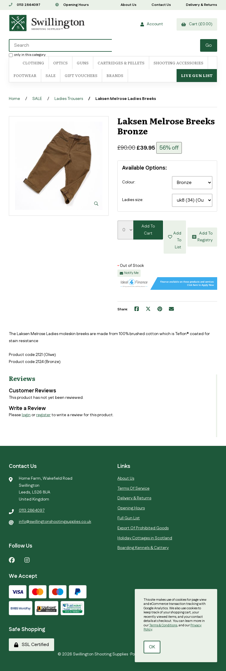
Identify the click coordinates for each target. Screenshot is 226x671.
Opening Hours (72, 4)
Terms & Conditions (163, 625)
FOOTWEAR (25, 75)
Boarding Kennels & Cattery (143, 548)
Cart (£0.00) (196, 24)
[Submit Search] (208, 45)
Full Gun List (128, 518)
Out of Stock (130, 266)
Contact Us (161, 4)
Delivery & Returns (201, 4)
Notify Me (129, 273)
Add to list (174, 236)
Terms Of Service (133, 488)
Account (151, 24)
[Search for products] (60, 45)
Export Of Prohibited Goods (143, 528)
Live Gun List (196, 75)
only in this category (27, 54)
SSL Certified (31, 644)
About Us (129, 4)
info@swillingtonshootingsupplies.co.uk (55, 522)
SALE (51, 75)
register (43, 415)
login (26, 415)
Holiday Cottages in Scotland (144, 538)
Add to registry (202, 236)
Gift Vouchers (81, 75)
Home (14, 99)
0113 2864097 (24, 4)
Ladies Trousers (68, 99)
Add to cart (148, 229)
